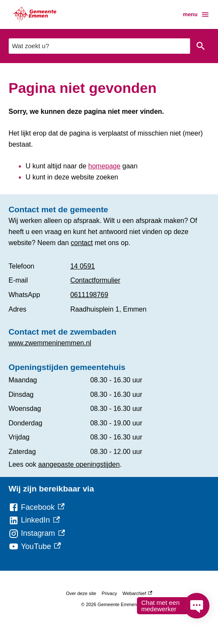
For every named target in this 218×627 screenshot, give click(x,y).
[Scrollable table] (109, 287)
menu (196, 14)
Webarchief (137, 593)
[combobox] (99, 45)
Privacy (109, 593)
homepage (104, 166)
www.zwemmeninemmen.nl (50, 343)
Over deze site (81, 593)
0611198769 (89, 294)
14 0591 (82, 266)
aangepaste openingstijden (78, 464)
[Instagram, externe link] (37, 533)
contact (82, 242)
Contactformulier (95, 280)
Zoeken (199, 46)
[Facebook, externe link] (36, 507)
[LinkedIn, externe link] (34, 520)
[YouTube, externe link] (35, 546)
